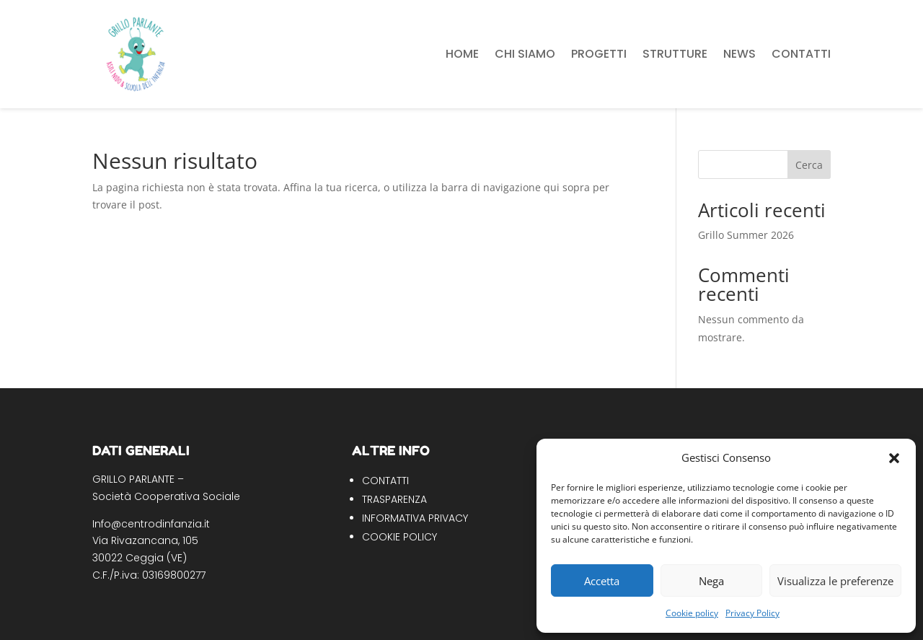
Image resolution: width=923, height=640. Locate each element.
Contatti (801, 53)
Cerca (809, 165)
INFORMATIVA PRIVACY (415, 518)
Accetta (601, 581)
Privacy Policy (752, 613)
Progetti (599, 53)
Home (462, 53)
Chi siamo (525, 53)
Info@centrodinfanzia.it (151, 524)
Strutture (674, 53)
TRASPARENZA (394, 499)
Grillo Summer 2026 (746, 235)
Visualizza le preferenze (835, 581)
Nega (711, 581)
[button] (894, 458)
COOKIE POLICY (399, 537)
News (739, 53)
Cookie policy (692, 613)
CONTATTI (385, 480)
